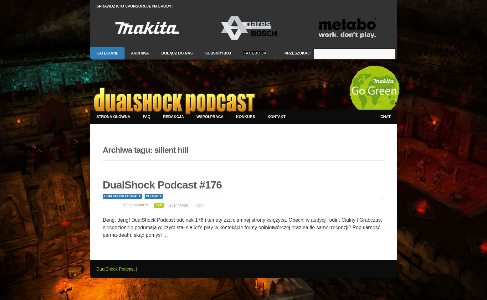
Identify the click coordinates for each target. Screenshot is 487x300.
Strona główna (113, 117)
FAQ (147, 117)
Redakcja (173, 117)
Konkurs (245, 117)
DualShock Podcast (122, 196)
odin (200, 205)
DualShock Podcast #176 (162, 185)
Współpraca (210, 117)
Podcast (153, 196)
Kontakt (277, 117)
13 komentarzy (135, 205)
